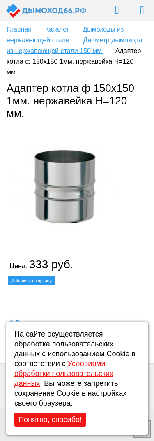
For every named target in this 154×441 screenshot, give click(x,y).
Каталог (58, 29)
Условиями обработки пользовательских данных (63, 374)
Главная (19, 29)
